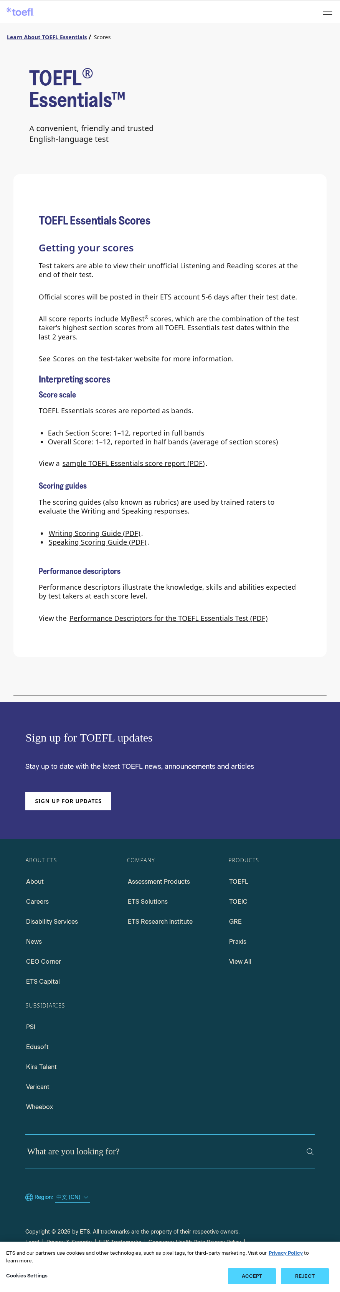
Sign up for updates (68, 801)
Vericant (38, 1087)
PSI (30, 1027)
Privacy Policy (286, 1253)
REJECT (305, 1276)
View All (240, 961)
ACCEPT (252, 1276)
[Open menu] (328, 12)
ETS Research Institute (160, 921)
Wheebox (39, 1107)
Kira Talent (41, 1067)
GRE (235, 921)
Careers (37, 901)
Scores (63, 358)
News (34, 941)
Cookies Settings (27, 1276)
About (35, 881)
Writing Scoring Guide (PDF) (94, 533)
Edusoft (37, 1047)
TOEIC (238, 901)
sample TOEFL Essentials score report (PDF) (134, 463)
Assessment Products (159, 881)
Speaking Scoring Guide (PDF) (98, 542)
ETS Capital (43, 981)
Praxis (237, 941)
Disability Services (52, 921)
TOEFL (238, 881)
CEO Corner (43, 961)
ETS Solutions (148, 901)
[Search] (310, 1151)
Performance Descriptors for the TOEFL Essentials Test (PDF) (168, 618)
